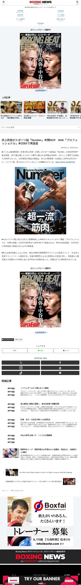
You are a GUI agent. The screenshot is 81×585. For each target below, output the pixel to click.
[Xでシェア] (14, 350)
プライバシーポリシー (40, 575)
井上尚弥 (19, 339)
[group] (11, 110)
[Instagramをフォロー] (21, 368)
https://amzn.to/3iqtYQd (65, 162)
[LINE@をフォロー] (60, 373)
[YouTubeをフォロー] (60, 368)
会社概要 (67, 575)
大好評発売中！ (41, 91)
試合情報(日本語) (7, 339)
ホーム (14, 575)
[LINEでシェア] (40, 350)
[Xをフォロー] (21, 363)
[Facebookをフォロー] (60, 363)
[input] (40, 127)
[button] (77, 110)
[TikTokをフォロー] (21, 373)
